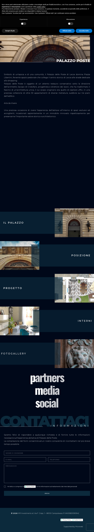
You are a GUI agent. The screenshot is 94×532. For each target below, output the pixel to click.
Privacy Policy (31, 486)
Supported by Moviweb (73, 526)
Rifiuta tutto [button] (67, 31)
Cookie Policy (78, 520)
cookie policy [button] (41, 7)
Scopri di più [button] (10, 31)
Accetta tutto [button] (84, 31)
